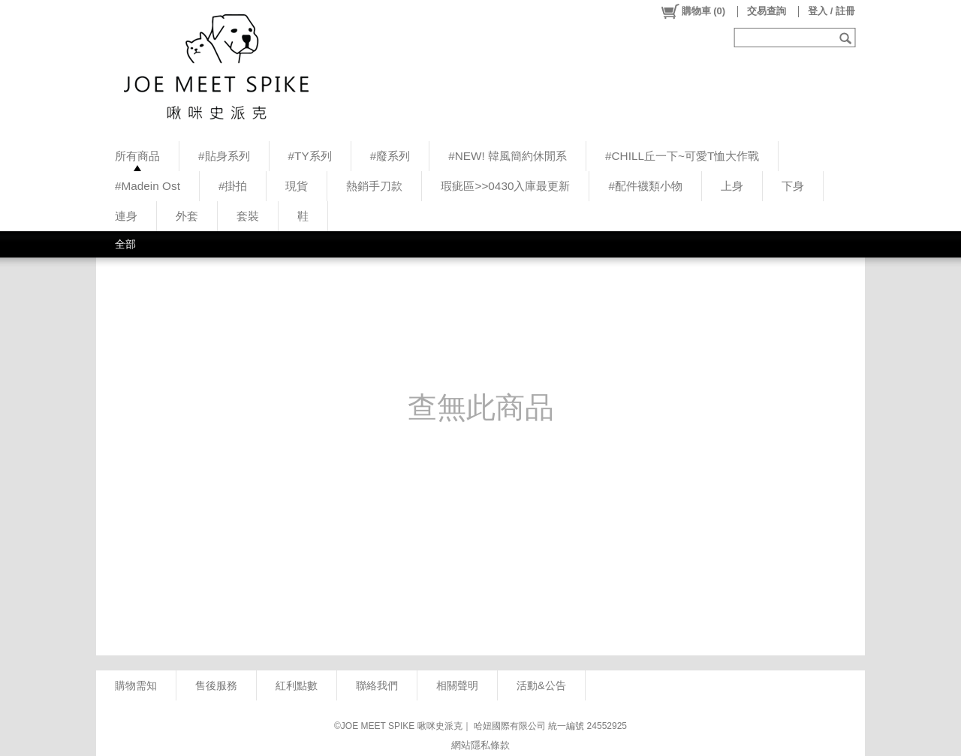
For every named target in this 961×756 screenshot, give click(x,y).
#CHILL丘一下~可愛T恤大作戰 (682, 155)
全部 (125, 244)
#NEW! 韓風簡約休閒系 (507, 155)
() (692, 11)
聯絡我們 (377, 685)
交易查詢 (766, 11)
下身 (793, 185)
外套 (187, 215)
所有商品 (137, 155)
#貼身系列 (224, 155)
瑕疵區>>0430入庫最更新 (505, 185)
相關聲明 (457, 685)
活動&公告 (541, 685)
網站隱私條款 (480, 745)
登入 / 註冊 (831, 11)
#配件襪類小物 (645, 185)
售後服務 (216, 685)
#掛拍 (233, 185)
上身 (732, 185)
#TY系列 (310, 155)
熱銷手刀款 (374, 185)
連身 (126, 215)
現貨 (296, 185)
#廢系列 (390, 155)
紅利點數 (297, 685)
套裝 (247, 215)
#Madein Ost (147, 185)
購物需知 (136, 685)
